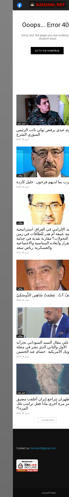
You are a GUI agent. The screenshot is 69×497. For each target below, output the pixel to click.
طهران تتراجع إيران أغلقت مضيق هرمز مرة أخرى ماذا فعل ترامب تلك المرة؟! (32, 403)
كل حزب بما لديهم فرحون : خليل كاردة (34, 182)
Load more (35, 420)
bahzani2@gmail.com (30, 448)
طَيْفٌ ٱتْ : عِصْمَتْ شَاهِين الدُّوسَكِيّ (32, 295)
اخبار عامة (9, 123)
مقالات (7, 175)
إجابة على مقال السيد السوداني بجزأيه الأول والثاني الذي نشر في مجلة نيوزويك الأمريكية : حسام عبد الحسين (34, 347)
